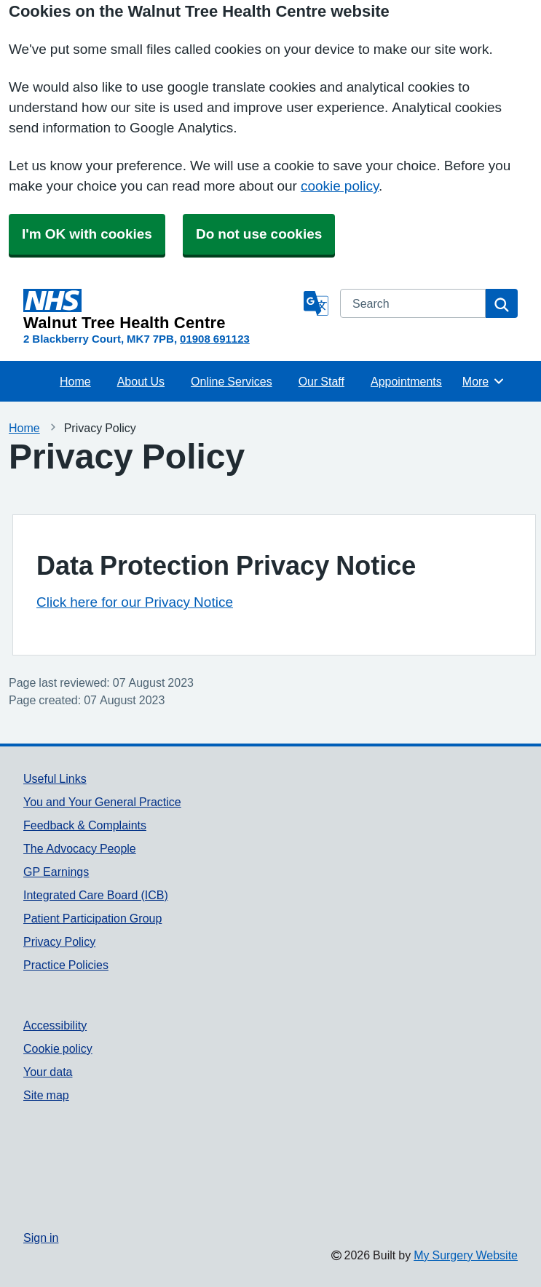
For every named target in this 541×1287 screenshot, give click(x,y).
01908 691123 (215, 338)
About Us (141, 381)
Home (75, 381)
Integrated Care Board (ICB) (95, 895)
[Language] (316, 303)
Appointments (406, 381)
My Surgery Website (466, 1255)
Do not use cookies (259, 234)
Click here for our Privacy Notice (134, 602)
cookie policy (340, 186)
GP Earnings (56, 871)
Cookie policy (57, 1048)
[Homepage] (160, 310)
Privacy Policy (59, 941)
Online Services (231, 381)
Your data (47, 1071)
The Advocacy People (79, 848)
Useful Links (55, 778)
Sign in (40, 1237)
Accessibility (55, 1025)
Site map (46, 1095)
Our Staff (321, 381)
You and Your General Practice (102, 802)
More (483, 381)
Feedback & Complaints (84, 825)
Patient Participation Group (92, 918)
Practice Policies (65, 965)
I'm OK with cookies (87, 234)
